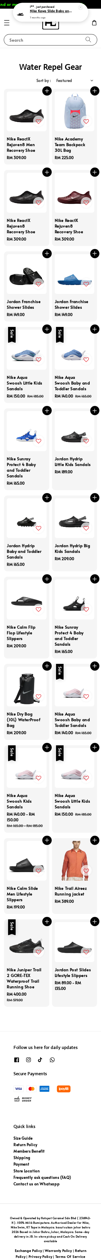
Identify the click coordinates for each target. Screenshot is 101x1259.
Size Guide (23, 1138)
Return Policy (25, 1144)
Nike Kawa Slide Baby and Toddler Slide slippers (51, 11)
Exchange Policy (28, 1250)
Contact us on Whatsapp (36, 1183)
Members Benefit (29, 1151)
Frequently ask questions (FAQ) (42, 1177)
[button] (7, 23)
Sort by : (43, 80)
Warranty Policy (58, 1250)
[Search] (88, 39)
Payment (21, 1164)
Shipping (21, 1157)
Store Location (26, 1170)
